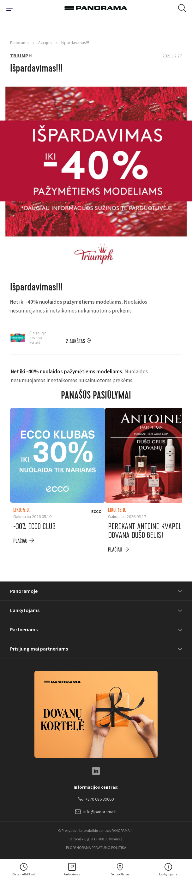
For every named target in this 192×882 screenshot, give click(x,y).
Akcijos (45, 42)
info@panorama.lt (96, 812)
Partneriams (24, 629)
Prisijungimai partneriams (39, 648)
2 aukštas (75, 341)
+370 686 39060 (96, 799)
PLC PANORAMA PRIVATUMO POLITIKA (96, 847)
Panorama (19, 42)
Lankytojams (24, 610)
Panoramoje (24, 591)
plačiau (20, 541)
